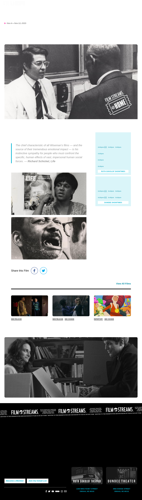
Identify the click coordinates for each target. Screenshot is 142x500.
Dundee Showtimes (113, 202)
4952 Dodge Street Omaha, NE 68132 (121, 490)
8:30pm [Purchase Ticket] (118, 147)
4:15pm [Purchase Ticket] (102, 197)
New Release (16, 319)
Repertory (98, 319)
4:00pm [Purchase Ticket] (101, 154)
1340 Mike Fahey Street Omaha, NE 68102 (87, 490)
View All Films (123, 283)
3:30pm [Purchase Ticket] (102, 147)
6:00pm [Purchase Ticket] (111, 147)
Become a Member (15, 481)
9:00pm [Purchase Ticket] (118, 191)
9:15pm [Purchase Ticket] (118, 197)
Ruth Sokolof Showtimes (113, 171)
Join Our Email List (38, 481)
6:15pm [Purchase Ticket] (111, 191)
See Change (69, 319)
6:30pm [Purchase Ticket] (101, 160)
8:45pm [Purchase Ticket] (101, 166)
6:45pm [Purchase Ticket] (111, 197)
